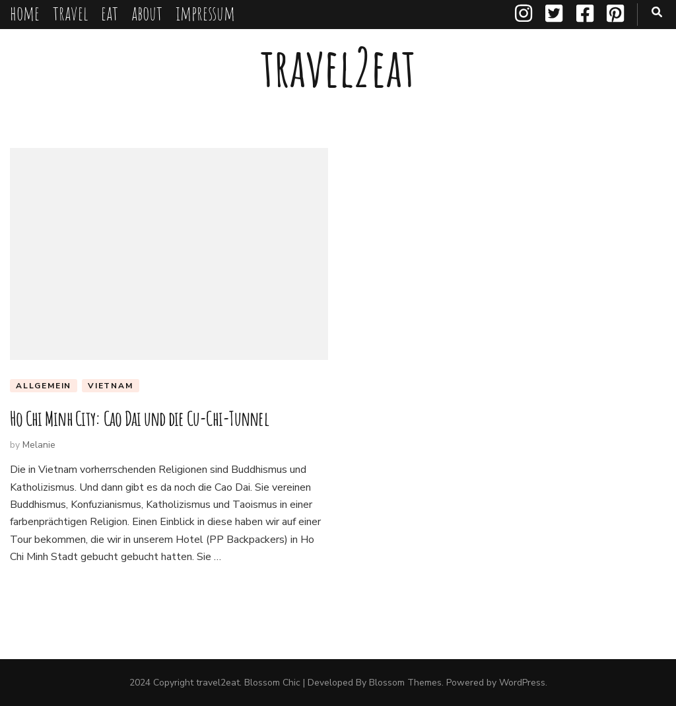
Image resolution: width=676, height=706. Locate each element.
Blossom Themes (405, 682)
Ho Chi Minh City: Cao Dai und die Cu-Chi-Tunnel (139, 418)
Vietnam (110, 385)
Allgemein (43, 385)
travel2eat (338, 67)
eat (109, 13)
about (146, 13)
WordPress (522, 682)
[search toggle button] (657, 12)
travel (70, 13)
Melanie (38, 445)
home (25, 13)
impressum (205, 13)
